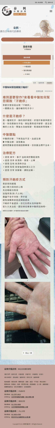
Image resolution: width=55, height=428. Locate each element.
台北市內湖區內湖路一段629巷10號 (22, 397)
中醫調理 (35, 374)
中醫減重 (21, 374)
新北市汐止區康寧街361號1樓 (20, 417)
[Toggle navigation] (51, 11)
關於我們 (7, 374)
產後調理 (15, 377)
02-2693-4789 (16, 414)
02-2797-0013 (16, 394)
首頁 (34, 83)
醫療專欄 (27, 57)
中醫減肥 (27, 66)
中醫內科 (28, 374)
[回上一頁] (27, 353)
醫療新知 (22, 377)
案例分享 (29, 377)
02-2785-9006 (16, 404)
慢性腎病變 (27, 70)
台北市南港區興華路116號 (19, 407)
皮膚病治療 (39, 91)
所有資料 (27, 62)
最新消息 (14, 374)
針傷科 (27, 74)
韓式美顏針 (8, 377)
